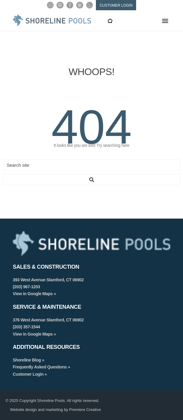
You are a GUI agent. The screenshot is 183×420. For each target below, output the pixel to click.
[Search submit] (91, 179)
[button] (165, 21)
